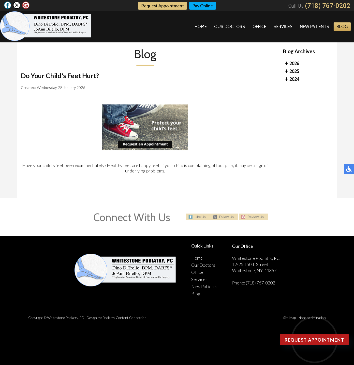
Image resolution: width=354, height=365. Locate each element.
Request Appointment (162, 5)
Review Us (256, 217)
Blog (342, 26)
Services (283, 26)
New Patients (314, 26)
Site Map (289, 317)
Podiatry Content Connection (125, 317)
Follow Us (226, 217)
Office (259, 26)
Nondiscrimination (312, 317)
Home (200, 26)
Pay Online (202, 5)
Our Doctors (229, 26)
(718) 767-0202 (327, 5)
